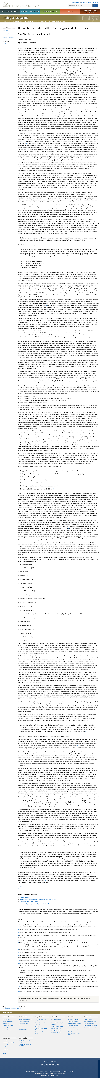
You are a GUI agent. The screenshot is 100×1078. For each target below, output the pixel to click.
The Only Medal (24, 897)
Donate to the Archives (90, 1021)
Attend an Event (88, 1019)
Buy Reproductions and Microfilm (25, 1044)
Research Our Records (10, 11)
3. (18, 932)
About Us (54, 1017)
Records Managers (7, 1030)
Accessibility (35, 1071)
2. (18, 929)
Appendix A (21, 886)
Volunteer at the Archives (90, 1025)
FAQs (4, 1051)
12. (19, 966)
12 (77, 745)
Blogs (20, 1027)
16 (45, 880)
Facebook (42, 1064)
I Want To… (71, 1017)
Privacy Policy (43, 1071)
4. (18, 935)
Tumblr (50, 1064)
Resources (6, 1038)
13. (19, 970)
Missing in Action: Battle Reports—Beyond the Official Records (38, 899)
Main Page (5, 30)
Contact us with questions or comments (11, 1008)
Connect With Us (50, 1062)
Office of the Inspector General (41, 1029)
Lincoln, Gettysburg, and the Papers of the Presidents (35, 904)
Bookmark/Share (86, 2)
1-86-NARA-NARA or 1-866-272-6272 (50, 1075)
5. (18, 940)
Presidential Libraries (40, 1032)
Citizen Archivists (75, 2)
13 (80, 752)
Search (95, 5)
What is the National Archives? (56, 1020)
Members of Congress (8, 1025)
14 (61, 787)
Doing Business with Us (57, 1026)
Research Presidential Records (73, 1030)
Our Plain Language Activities (56, 1033)
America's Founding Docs (9, 1043)
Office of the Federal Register (40, 1025)
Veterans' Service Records (30, 11)
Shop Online (23, 1038)
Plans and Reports (56, 1028)
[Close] (98, 1062)
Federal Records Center (41, 1023)
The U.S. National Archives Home (21, 4)
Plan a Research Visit (73, 1021)
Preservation (6, 1027)
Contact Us (95, 2)
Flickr (58, 1064)
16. (19, 991)
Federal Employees (8, 1021)
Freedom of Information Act (55, 1071)
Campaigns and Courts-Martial (29, 901)
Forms (4, 1053)
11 (86, 731)
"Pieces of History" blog (9, 37)
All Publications (6, 44)
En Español (5, 1049)
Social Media (6, 1047)
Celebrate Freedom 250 (90, 1027)
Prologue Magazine (19, 21)
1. (18, 925)
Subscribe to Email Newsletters (23, 1024)
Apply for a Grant (72, 1027)
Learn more (84, 1075)
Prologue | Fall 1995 (30, 21)
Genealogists (6, 1023)
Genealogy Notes (7, 34)
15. (19, 986)
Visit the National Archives (74, 1023)
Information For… (9, 1017)
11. (19, 963)
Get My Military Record (73, 1019)
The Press (5, 1032)
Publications (10, 21)
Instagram (47, 1064)
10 (78, 552)
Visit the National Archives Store (25, 1041)
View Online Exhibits (73, 1025)
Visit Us (70, 11)
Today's (25, 1019)
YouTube (53, 1064)
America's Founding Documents (90, 11)
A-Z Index (5, 1041)
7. (18, 950)
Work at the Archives (89, 1023)
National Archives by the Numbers (57, 1023)
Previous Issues (7, 32)
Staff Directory (39, 1034)
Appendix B (21, 889)
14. (19, 975)
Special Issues (6, 36)
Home (4, 21)
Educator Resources (50, 11)
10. (19, 960)
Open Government (56, 1030)
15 (37, 867)
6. (18, 943)
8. (18, 952)
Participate (87, 1017)
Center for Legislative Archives (40, 1020)
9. (18, 955)
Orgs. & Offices (40, 1017)
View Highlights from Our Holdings (74, 1033)
